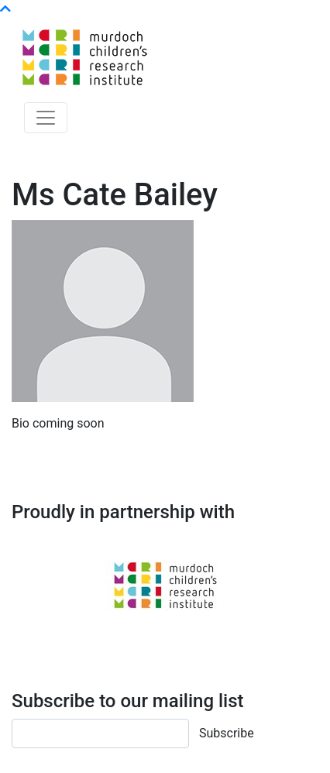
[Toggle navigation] (45, 117)
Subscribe (226, 733)
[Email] (100, 733)
